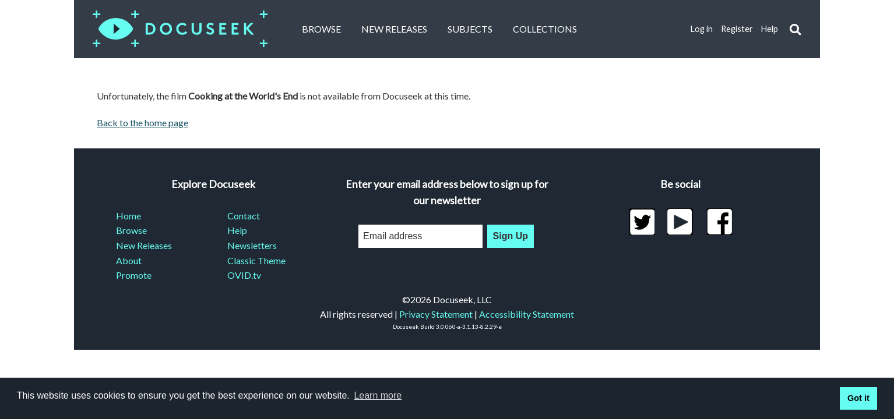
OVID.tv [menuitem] (244, 274)
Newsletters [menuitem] (252, 245)
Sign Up (510, 236)
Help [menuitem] (237, 230)
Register (737, 29)
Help (769, 29)
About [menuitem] (129, 260)
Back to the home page (142, 122)
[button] (795, 29)
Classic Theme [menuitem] (256, 260)
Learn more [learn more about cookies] (378, 395)
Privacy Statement (436, 313)
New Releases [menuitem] (144, 245)
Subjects (470, 28)
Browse (321, 28)
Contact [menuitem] (243, 215)
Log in (702, 29)
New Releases (394, 28)
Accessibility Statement (526, 313)
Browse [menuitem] (131, 230)
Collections (545, 28)
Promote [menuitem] (134, 274)
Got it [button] (858, 398)
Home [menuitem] (128, 215)
